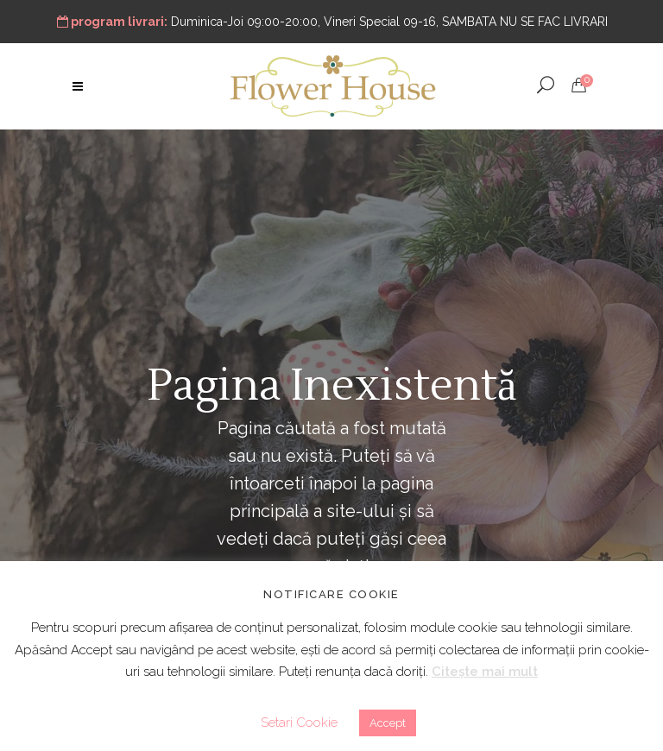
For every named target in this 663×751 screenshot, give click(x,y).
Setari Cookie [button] (299, 722)
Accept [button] (387, 722)
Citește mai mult (485, 671)
